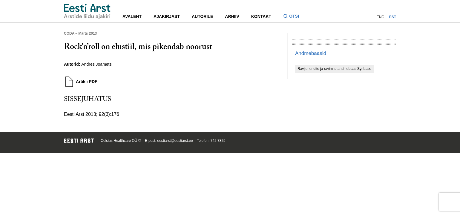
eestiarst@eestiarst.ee (175, 141)
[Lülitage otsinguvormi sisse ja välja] (293, 16)
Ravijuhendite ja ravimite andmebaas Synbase (334, 69)
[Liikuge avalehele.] (87, 11)
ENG (380, 17)
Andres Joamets (96, 64)
